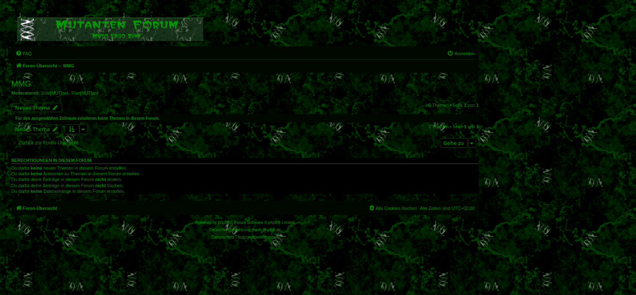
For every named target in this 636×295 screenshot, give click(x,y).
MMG (21, 83)
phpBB (224, 222)
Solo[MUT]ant (54, 92)
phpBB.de (272, 230)
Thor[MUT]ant (85, 92)
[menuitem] (23, 53)
